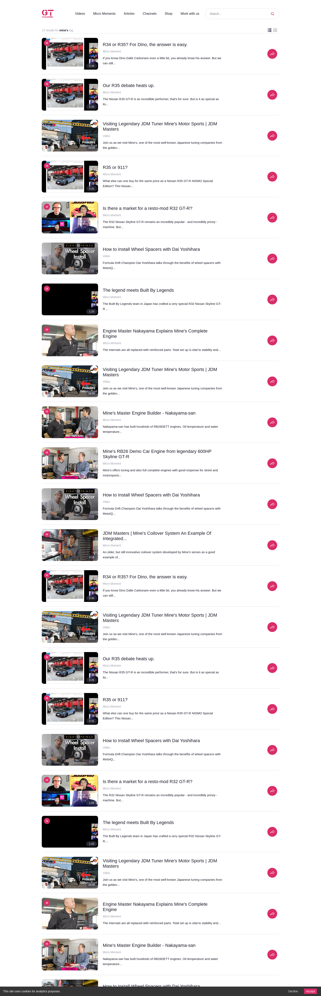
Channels (148, 13)
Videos (74, 13)
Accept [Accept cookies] (310, 991)
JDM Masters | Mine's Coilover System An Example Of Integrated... (159, 536)
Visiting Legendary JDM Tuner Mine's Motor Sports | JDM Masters (157, 126)
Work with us (189, 13)
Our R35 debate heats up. (129, 85)
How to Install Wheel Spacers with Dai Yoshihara (153, 249)
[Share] (272, 54)
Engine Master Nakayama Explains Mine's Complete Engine (157, 331)
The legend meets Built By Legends (139, 290)
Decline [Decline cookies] (292, 991)
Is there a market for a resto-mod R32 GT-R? (149, 208)
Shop (167, 13)
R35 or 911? (114, 167)
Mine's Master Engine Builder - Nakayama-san (150, 413)
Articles (127, 13)
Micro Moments (100, 13)
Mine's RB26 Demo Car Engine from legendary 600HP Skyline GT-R (158, 454)
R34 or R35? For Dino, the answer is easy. (145, 44)
